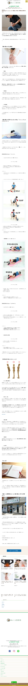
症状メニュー (2, 661)
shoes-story (3, 414)
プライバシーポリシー (4, 676)
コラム (3, 603)
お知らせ (2, 674)
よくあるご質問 (3, 668)
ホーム (1, 658)
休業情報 (3, 604)
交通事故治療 (2, 663)
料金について (2, 669)
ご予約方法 (2, 671)
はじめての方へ (3, 666)
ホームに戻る (14, 551)
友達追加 (14, 685)
